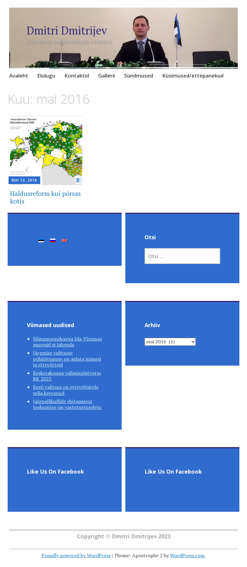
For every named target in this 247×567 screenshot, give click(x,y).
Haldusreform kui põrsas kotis (45, 197)
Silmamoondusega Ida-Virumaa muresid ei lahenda (67, 341)
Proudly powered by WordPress (76, 555)
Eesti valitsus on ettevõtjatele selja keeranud (65, 390)
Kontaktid (76, 75)
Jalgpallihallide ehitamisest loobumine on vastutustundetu (67, 404)
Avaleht (18, 75)
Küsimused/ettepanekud (193, 75)
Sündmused (138, 75)
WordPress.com (187, 555)
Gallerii (106, 75)
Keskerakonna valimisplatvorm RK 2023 (67, 376)
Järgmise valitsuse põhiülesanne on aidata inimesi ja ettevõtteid (67, 358)
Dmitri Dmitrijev (67, 30)
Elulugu (46, 75)
